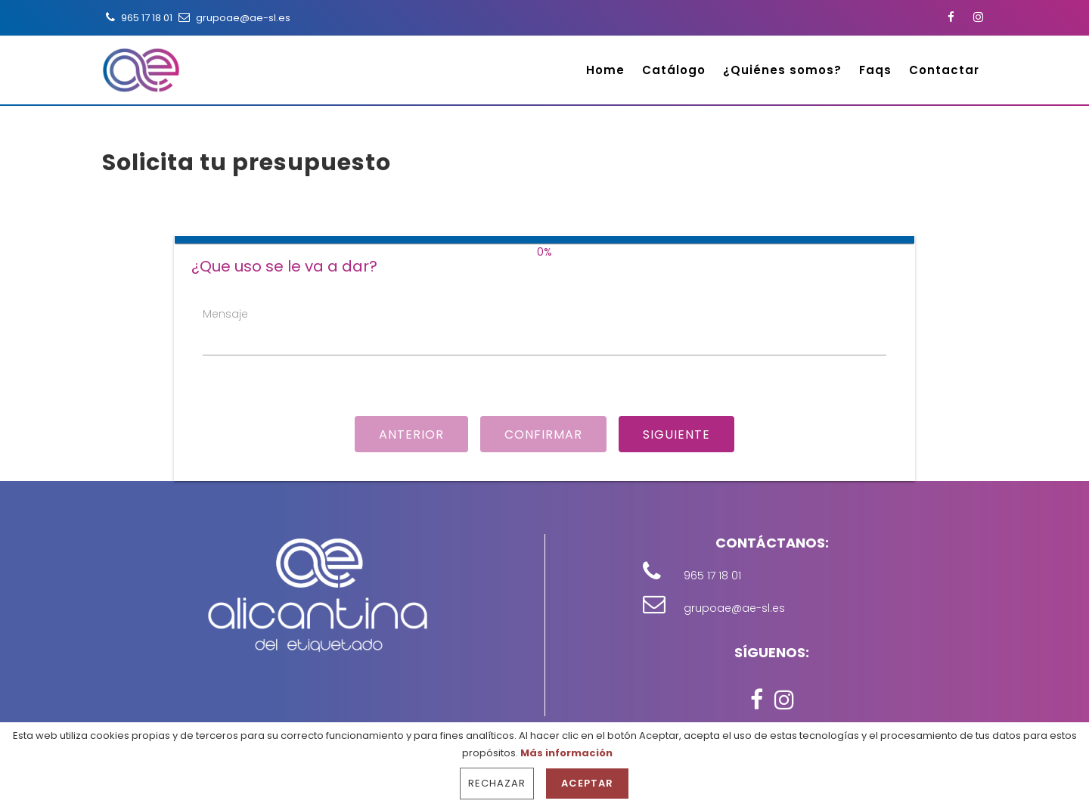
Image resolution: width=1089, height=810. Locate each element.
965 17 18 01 (137, 18)
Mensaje (225, 313)
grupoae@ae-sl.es (232, 18)
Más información (566, 753)
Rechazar (497, 783)
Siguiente (676, 434)
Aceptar (587, 783)
